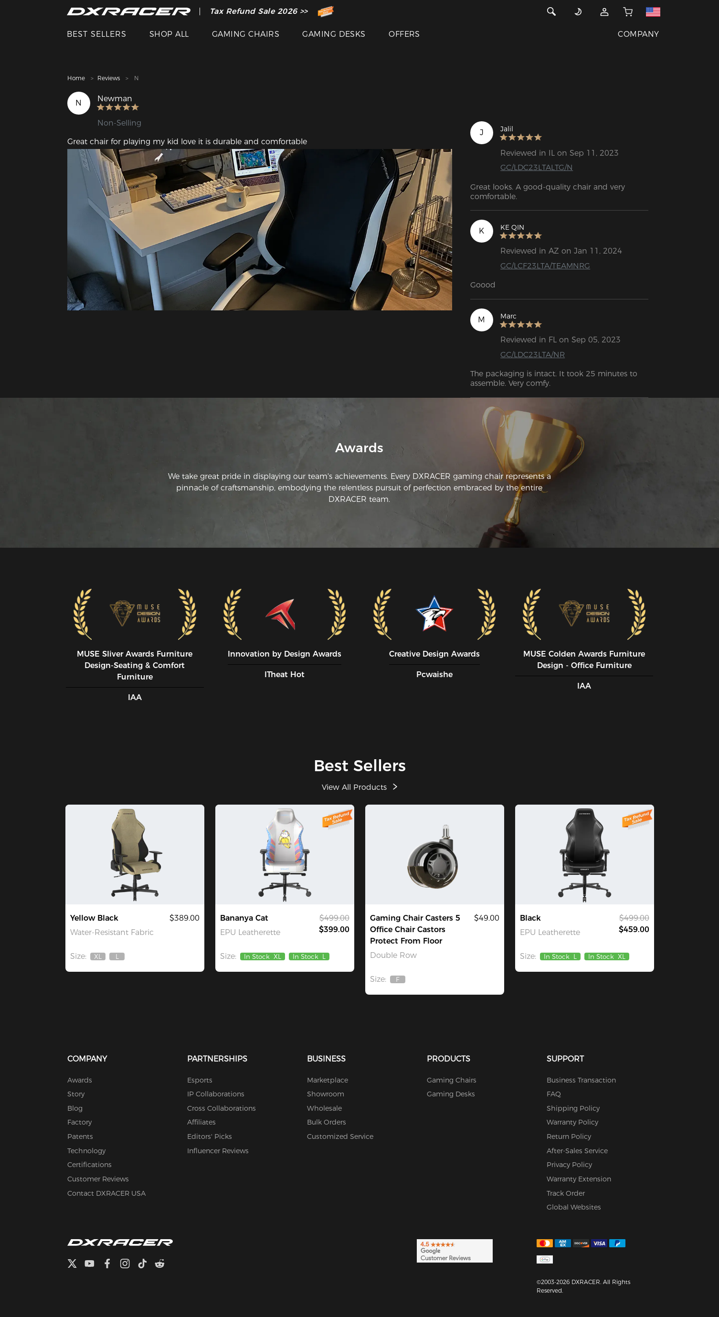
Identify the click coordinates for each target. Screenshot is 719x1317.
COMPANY (638, 34)
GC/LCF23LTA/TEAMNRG (545, 265)
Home (76, 78)
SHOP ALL (169, 34)
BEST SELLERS (97, 34)
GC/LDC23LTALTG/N (536, 167)
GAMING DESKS (334, 34)
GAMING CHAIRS (245, 34)
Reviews (108, 78)
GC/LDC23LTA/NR (533, 354)
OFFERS (404, 34)
